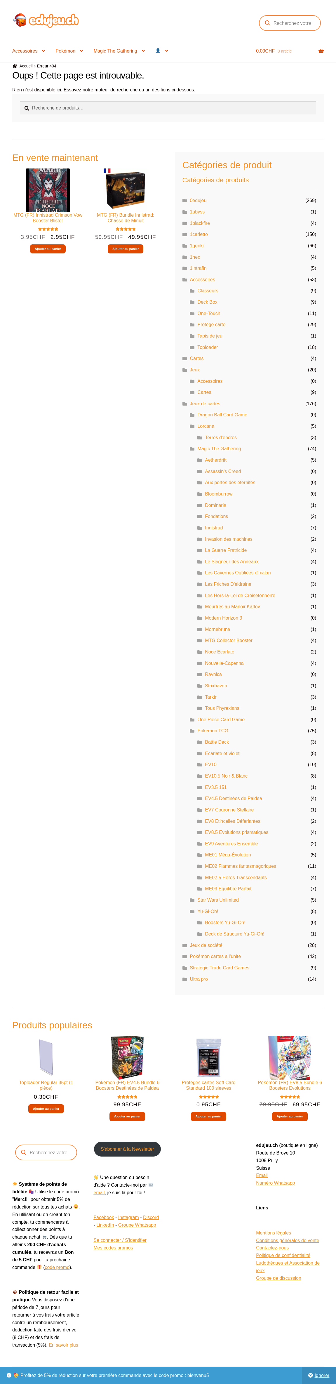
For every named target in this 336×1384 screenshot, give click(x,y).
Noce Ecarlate (219, 651)
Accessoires (24, 50)
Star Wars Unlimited (218, 900)
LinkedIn (105, 1225)
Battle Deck (217, 742)
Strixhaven (216, 685)
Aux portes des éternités (230, 482)
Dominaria (215, 505)
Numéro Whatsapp (275, 1182)
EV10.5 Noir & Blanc (226, 775)
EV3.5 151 (216, 787)
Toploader (207, 347)
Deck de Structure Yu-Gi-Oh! (234, 933)
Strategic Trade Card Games (219, 967)
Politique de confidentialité (283, 1255)
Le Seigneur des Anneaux (231, 561)
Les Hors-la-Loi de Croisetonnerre (240, 595)
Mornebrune (217, 629)
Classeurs (207, 290)
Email (262, 1175)
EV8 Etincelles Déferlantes (232, 821)
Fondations (216, 516)
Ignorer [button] (322, 1375)
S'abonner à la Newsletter (127, 1149)
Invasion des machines (229, 539)
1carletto (199, 234)
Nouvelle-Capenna (224, 663)
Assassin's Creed (223, 471)
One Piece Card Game (221, 719)
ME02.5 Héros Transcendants (236, 877)
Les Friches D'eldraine (228, 584)
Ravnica (213, 674)
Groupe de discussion (278, 1278)
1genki (196, 245)
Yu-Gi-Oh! (207, 911)
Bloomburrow (218, 493)
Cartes (196, 358)
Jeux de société (206, 945)
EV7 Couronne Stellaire (229, 809)
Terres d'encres (221, 437)
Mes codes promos (113, 1247)
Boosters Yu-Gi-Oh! (225, 922)
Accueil (25, 66)
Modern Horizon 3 (223, 618)
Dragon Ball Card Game (222, 414)
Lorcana (205, 426)
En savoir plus (63, 1345)
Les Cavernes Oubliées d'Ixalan (238, 572)
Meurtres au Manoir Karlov (232, 606)
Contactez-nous (272, 1247)
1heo (195, 257)
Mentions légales (273, 1232)
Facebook (103, 1217)
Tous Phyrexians (222, 708)
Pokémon (66, 50)
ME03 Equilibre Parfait (228, 888)
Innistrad (214, 527)
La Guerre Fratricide (226, 550)
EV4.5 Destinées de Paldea (233, 798)
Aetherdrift (216, 460)
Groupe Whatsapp (137, 1225)
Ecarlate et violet (222, 753)
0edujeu (198, 200)
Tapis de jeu (209, 335)
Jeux (195, 369)
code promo (57, 1267)
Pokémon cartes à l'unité (215, 956)
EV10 (210, 764)
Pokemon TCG (212, 730)
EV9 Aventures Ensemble (231, 843)
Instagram (128, 1217)
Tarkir (210, 697)
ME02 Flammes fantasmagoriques (240, 866)
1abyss (197, 211)
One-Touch (208, 313)
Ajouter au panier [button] (48, 249)
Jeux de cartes (205, 403)
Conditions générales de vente (287, 1240)
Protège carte (211, 324)
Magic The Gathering (115, 50)
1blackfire (200, 223)
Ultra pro (199, 979)
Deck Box (207, 302)
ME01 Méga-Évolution (228, 854)
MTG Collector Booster (229, 640)
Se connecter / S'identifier (120, 1240)
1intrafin (198, 268)
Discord (151, 1217)
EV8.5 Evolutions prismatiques (236, 832)
